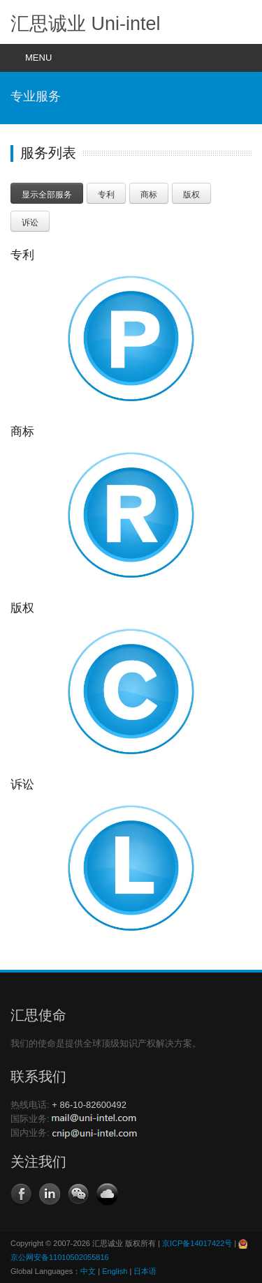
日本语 (145, 1271)
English (114, 1271)
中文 (88, 1271)
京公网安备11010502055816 (59, 1257)
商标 (148, 195)
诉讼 (30, 222)
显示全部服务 (47, 195)
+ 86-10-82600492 (89, 1105)
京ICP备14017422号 (197, 1243)
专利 (106, 195)
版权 (191, 195)
